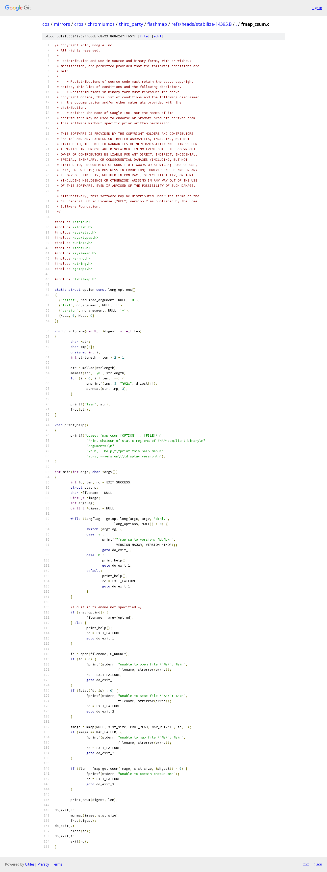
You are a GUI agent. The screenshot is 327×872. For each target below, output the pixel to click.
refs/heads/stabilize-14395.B (201, 24)
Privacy (43, 864)
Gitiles (30, 864)
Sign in (317, 7)
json (318, 864)
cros (78, 24)
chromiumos (101, 24)
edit (158, 36)
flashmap (157, 24)
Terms (57, 864)
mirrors (62, 24)
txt (306, 864)
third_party (131, 24)
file (144, 36)
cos (46, 24)
